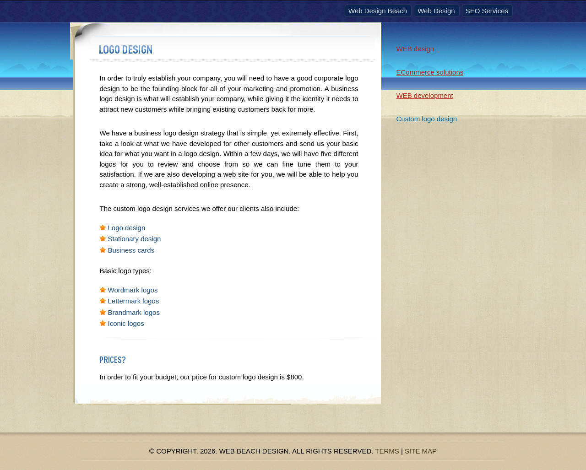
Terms (387, 451)
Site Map (421, 451)
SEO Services (487, 11)
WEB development (424, 95)
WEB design (415, 49)
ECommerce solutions (430, 72)
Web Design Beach (377, 11)
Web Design (436, 11)
